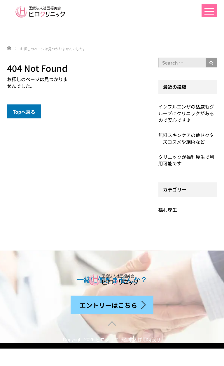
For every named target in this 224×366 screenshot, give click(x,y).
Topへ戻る (24, 111)
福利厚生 (167, 209)
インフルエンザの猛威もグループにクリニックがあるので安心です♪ (186, 113)
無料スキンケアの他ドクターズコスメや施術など (186, 138)
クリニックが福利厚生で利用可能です (186, 160)
